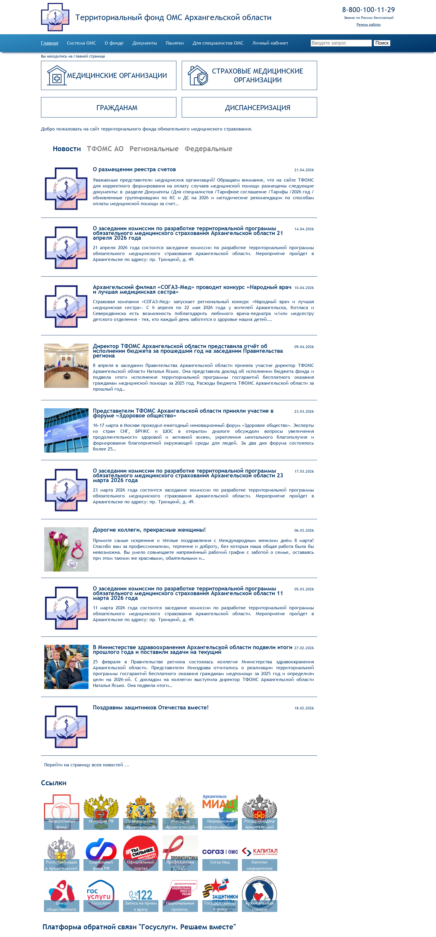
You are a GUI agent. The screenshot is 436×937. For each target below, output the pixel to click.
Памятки (175, 43)
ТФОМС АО (105, 148)
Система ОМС (81, 43)
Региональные (154, 148)
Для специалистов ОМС (218, 43)
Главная (49, 43)
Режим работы (369, 24)
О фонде (114, 43)
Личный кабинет (270, 43)
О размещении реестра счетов (134, 169)
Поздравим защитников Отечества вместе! (151, 707)
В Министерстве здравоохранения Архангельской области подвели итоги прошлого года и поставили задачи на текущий (192, 649)
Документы (144, 43)
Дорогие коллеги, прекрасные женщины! (149, 529)
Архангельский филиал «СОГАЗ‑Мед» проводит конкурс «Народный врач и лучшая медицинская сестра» (192, 289)
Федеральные (208, 148)
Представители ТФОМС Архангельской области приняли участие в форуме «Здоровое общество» (183, 413)
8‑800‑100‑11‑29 (368, 9)
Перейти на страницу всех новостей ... (87, 765)
